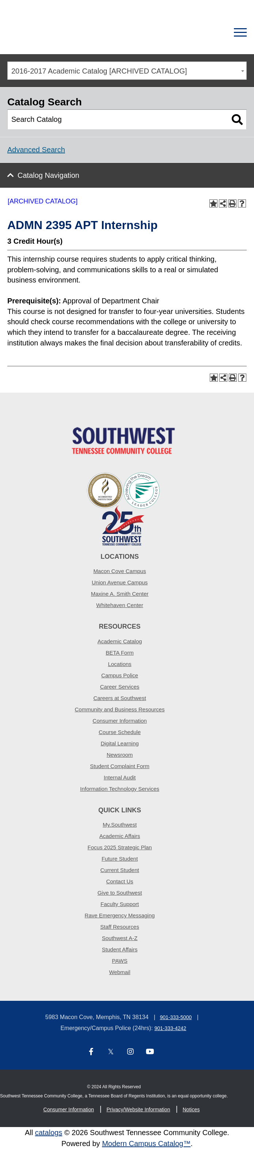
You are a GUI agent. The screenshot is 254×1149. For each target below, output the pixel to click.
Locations (119, 664)
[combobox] (127, 70)
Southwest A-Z (120, 938)
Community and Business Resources (120, 709)
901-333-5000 (176, 1017)
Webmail (119, 972)
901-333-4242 (170, 1028)
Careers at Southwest (119, 698)
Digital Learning (120, 743)
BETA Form (119, 653)
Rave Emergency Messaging (120, 915)
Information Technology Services (119, 789)
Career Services (120, 687)
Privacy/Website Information (138, 1109)
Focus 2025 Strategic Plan (120, 847)
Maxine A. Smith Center (120, 594)
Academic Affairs (119, 836)
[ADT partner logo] (123, 508)
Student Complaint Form (119, 766)
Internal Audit (120, 777)
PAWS (120, 961)
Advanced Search (36, 150)
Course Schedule (120, 732)
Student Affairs (119, 949)
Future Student (120, 859)
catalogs (48, 1133)
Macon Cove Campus (119, 571)
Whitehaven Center (119, 605)
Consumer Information (119, 721)
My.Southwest (120, 824)
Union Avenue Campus (120, 582)
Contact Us (119, 881)
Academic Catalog (120, 641)
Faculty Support (120, 904)
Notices (191, 1109)
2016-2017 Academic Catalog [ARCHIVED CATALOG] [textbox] (99, 71)
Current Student (120, 870)
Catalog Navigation (48, 175)
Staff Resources (119, 927)
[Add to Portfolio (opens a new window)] (213, 203)
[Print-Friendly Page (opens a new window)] (232, 203)
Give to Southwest (120, 893)
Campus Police (119, 675)
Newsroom (120, 755)
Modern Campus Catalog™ (146, 1143)
